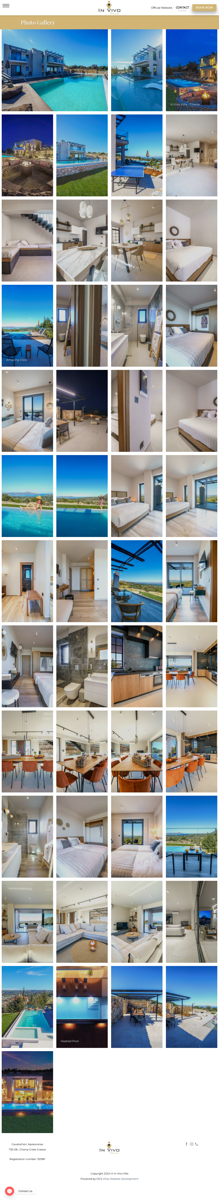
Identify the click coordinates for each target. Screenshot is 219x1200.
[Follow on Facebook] (186, 1144)
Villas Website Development (120, 1178)
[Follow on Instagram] (191, 1144)
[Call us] (196, 1144)
